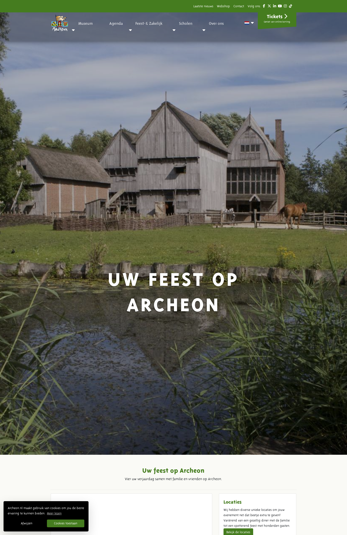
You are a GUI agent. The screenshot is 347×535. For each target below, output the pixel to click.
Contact (238, 6)
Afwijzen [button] (26, 523)
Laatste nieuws (203, 6)
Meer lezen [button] (54, 513)
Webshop (223, 6)
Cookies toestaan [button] (65, 523)
